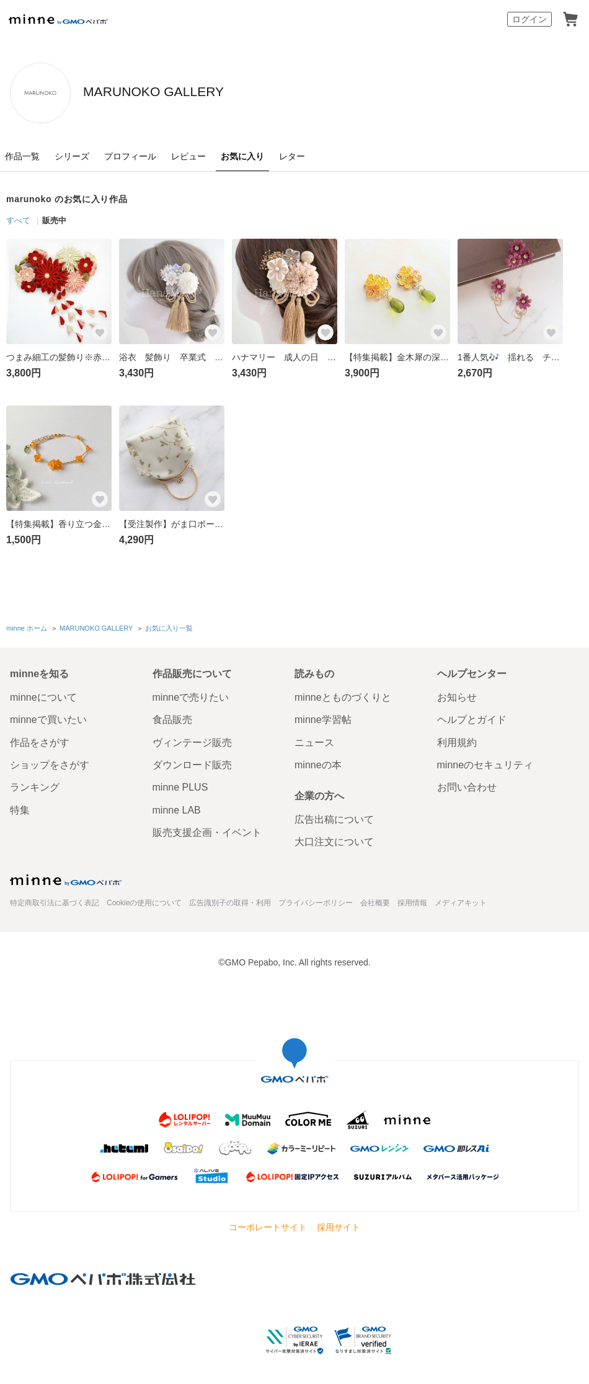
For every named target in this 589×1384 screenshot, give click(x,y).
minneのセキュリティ (485, 761)
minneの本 (318, 761)
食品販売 (172, 717)
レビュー (188, 156)
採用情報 (412, 899)
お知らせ (457, 694)
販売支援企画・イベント (207, 830)
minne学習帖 (323, 717)
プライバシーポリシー (315, 899)
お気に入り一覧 (168, 627)
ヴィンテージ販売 (192, 739)
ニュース (314, 739)
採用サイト (338, 1225)
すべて (18, 220)
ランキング (35, 784)
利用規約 (457, 739)
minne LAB (177, 807)
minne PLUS (180, 784)
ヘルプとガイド (472, 717)
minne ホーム (26, 627)
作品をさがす (39, 739)
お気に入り (242, 156)
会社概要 (375, 899)
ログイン (529, 19)
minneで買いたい (48, 717)
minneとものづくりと (342, 694)
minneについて (43, 694)
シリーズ (72, 156)
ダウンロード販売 (192, 761)
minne (66, 876)
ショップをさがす (49, 761)
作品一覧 (22, 156)
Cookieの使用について (144, 899)
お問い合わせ (467, 784)
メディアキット (461, 899)
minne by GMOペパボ (58, 19)
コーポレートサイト (268, 1225)
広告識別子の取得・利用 (230, 899)
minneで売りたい (191, 694)
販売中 (54, 220)
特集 (20, 807)
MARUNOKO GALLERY (216, 91)
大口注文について (334, 839)
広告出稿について (334, 817)
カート (570, 19)
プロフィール (130, 156)
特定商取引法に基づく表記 (54, 899)
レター (292, 156)
